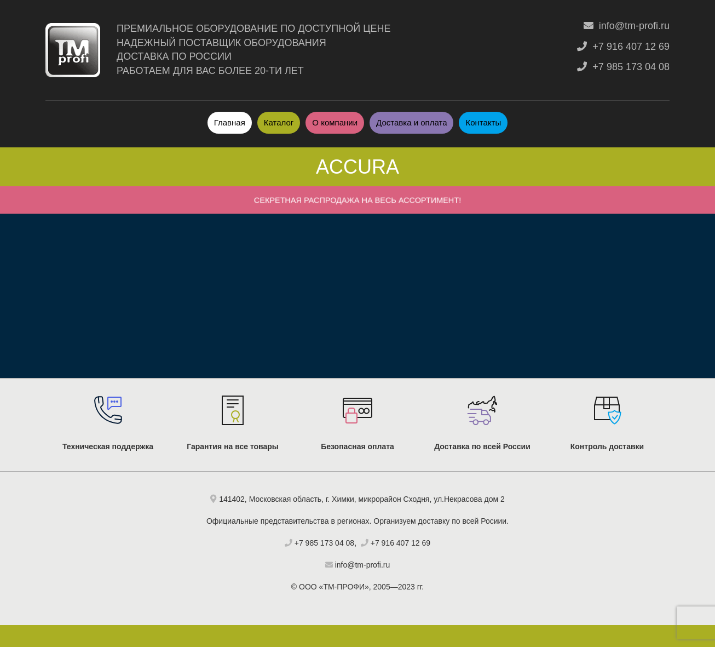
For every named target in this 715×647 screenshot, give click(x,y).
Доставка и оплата (411, 122)
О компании (335, 122)
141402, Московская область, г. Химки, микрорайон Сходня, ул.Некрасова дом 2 (362, 499)
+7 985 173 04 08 (623, 66)
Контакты (483, 122)
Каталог (279, 122)
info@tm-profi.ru (627, 25)
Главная (229, 122)
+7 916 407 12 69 (623, 46)
